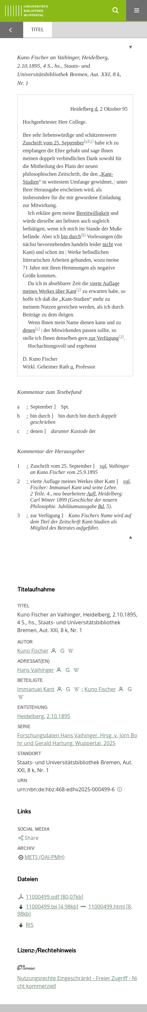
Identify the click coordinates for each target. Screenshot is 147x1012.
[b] (83, 235)
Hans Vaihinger (35, 669)
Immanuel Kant (36, 689)
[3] (121, 336)
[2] (78, 289)
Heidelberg (30, 716)
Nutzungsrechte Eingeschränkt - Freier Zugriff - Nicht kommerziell (77, 982)
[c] (37, 328)
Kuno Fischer (33, 650)
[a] (86, 141)
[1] (91, 141)
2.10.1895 (58, 716)
